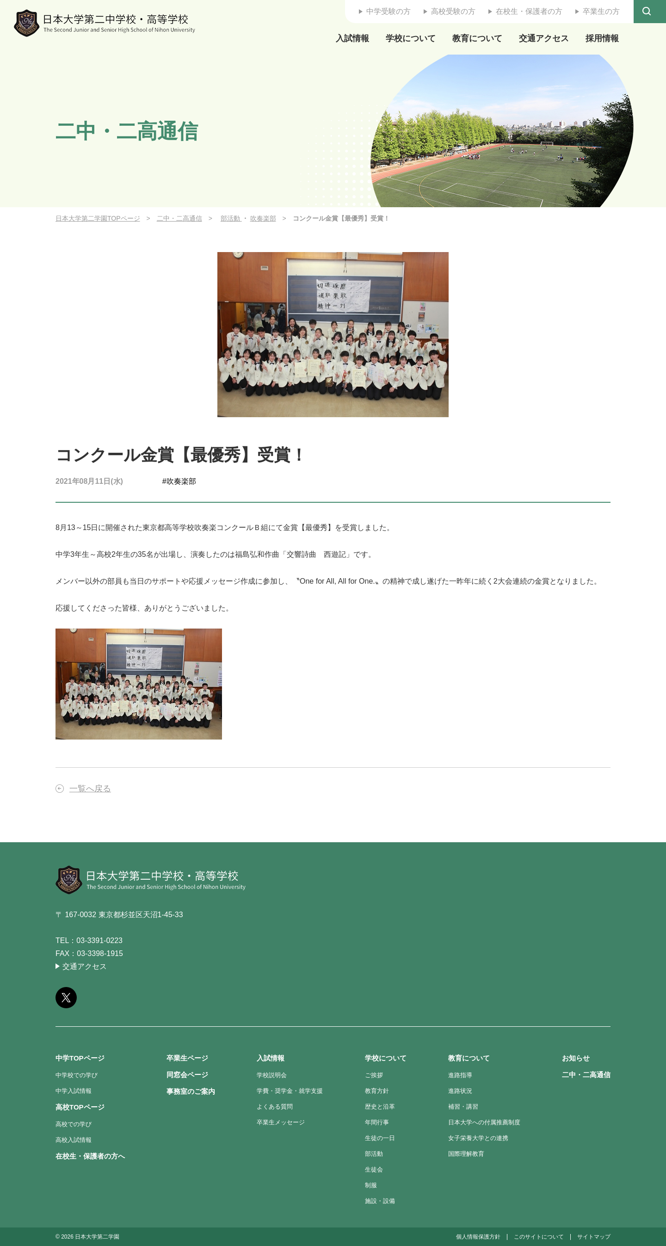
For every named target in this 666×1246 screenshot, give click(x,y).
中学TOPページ (80, 1058)
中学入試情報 (74, 1090)
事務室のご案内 (190, 1091)
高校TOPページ (80, 1107)
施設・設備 (380, 1200)
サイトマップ (593, 1237)
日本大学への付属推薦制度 (484, 1122)
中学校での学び (77, 1075)
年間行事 (377, 1122)
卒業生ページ (187, 1058)
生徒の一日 (380, 1138)
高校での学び (74, 1124)
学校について (411, 38)
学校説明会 (272, 1075)
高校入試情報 (74, 1139)
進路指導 (460, 1075)
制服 (371, 1185)
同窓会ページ (187, 1075)
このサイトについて (539, 1237)
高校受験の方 (453, 11)
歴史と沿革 (380, 1106)
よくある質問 (275, 1106)
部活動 (231, 218)
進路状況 (460, 1090)
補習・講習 (463, 1106)
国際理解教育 (466, 1153)
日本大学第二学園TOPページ (98, 218)
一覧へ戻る (90, 788)
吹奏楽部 (263, 218)
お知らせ (576, 1058)
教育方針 (377, 1090)
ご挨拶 (374, 1075)
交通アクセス (544, 38)
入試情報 (352, 38)
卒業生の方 (601, 11)
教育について (477, 38)
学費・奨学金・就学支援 (290, 1090)
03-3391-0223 (99, 940)
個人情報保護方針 (478, 1237)
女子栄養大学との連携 (478, 1138)
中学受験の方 (388, 11)
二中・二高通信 (179, 218)
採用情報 (602, 38)
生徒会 (374, 1169)
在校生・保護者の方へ (90, 1156)
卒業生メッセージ (281, 1122)
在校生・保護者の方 (529, 11)
